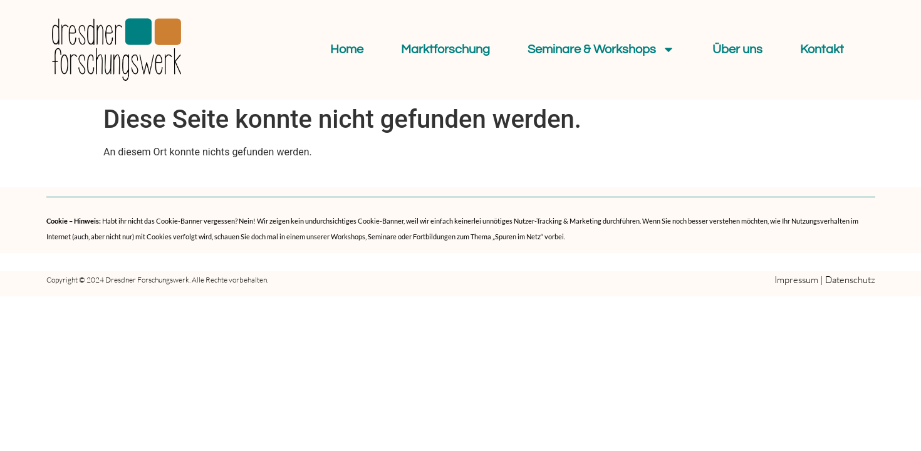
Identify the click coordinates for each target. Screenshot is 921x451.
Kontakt (822, 49)
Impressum (796, 280)
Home (346, 49)
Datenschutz (850, 280)
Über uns (737, 49)
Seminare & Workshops (601, 49)
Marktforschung (445, 49)
